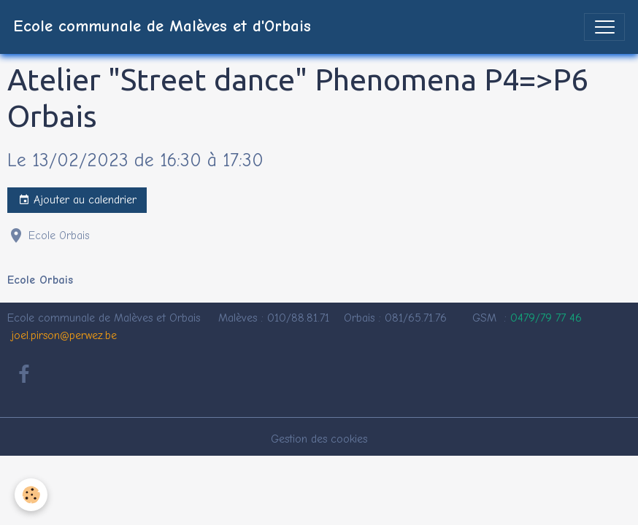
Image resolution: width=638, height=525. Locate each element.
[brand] (162, 27)
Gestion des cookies (319, 439)
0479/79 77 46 (546, 317)
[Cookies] (31, 494)
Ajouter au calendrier (77, 200)
